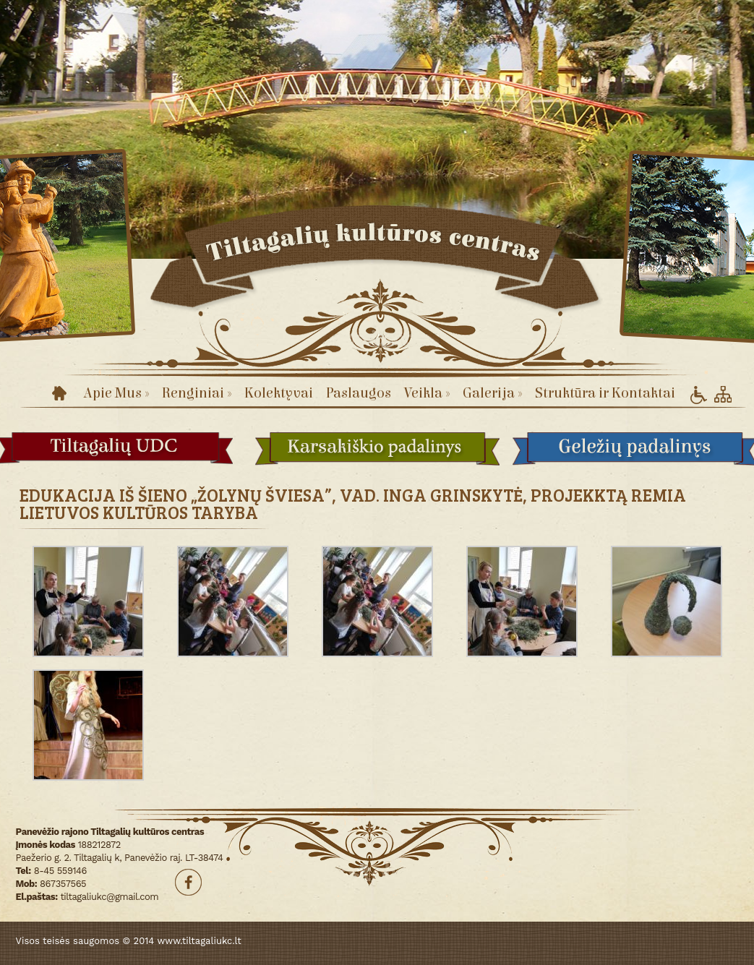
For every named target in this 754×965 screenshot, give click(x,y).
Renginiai (196, 393)
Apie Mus (116, 393)
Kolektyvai (278, 393)
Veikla (427, 393)
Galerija (492, 393)
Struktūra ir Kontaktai (605, 393)
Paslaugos (358, 393)
